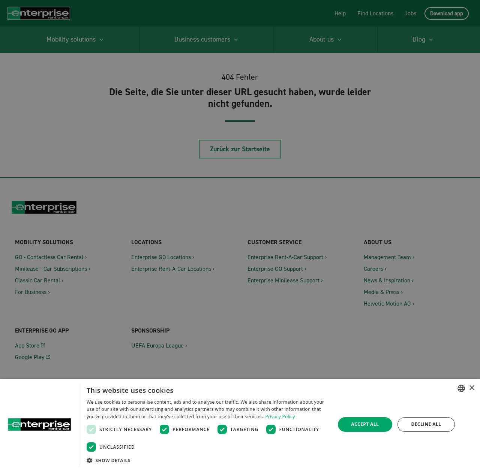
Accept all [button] (365, 424)
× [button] (471, 388)
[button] (207, 460)
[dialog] (240, 424)
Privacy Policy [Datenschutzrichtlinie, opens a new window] (280, 416)
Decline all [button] (426, 424)
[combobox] (461, 388)
